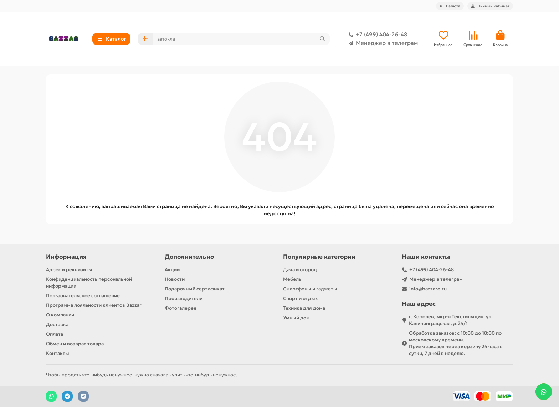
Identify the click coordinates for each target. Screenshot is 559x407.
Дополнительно (189, 257)
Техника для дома (304, 308)
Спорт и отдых (300, 298)
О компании (60, 315)
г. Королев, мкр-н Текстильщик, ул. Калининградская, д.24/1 (451, 320)
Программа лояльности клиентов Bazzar (94, 305)
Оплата (54, 334)
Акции (172, 270)
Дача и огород (300, 270)
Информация (66, 257)
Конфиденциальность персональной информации (89, 282)
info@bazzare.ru (428, 289)
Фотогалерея (180, 308)
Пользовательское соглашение (83, 296)
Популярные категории (319, 257)
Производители (183, 298)
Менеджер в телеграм (382, 43)
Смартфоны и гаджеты (310, 289)
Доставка (57, 324)
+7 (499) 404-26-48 (376, 34)
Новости (175, 279)
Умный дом (296, 318)
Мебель (292, 279)
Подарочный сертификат (195, 289)
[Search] (241, 39)
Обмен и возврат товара (75, 344)
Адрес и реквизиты (69, 270)
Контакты (57, 353)
